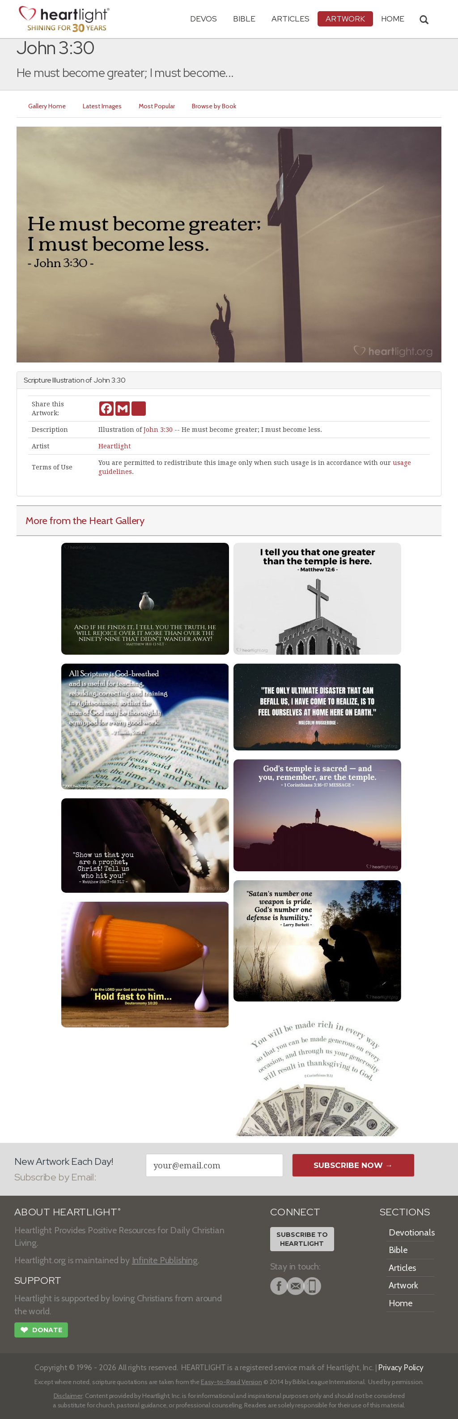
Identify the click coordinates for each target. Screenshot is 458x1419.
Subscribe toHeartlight (302, 1239)
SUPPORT (37, 1280)
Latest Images (102, 106)
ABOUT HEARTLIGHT (67, 1212)
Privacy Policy (401, 1367)
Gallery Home (47, 106)
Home (400, 1303)
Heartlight (114, 446)
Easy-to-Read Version (231, 1382)
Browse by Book (214, 106)
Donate (41, 1331)
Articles (290, 18)
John (101, 380)
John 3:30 (158, 429)
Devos (203, 18)
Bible (244, 18)
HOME (392, 18)
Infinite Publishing (165, 1260)
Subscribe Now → (353, 1165)
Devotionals (412, 1232)
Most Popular (157, 106)
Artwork (345, 18)
